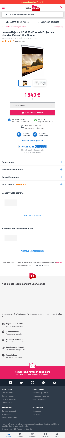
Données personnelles (40, 396)
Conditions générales (40, 393)
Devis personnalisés (9, 399)
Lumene (59, 263)
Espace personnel (8, 396)
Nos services (6, 414)
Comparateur (7, 403)
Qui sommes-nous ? (9, 411)
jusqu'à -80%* (32, 2)
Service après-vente (9, 417)
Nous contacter (7, 393)
